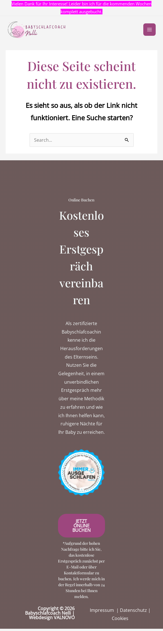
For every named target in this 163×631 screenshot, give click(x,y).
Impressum (102, 612)
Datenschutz (133, 612)
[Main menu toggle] (148, 31)
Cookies (120, 620)
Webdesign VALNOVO (52, 620)
